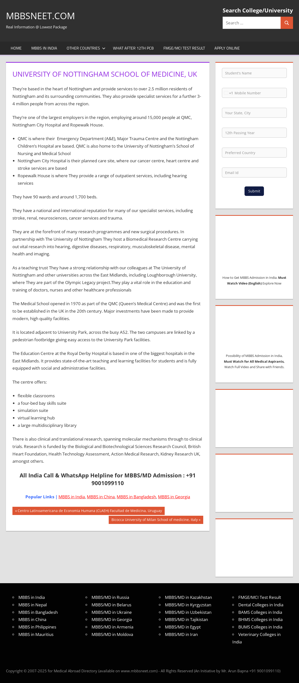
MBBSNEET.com (40, 16)
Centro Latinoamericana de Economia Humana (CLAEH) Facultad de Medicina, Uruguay (89, 511)
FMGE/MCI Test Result (184, 48)
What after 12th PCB (133, 48)
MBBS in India (44, 48)
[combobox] (227, 93)
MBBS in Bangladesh (136, 497)
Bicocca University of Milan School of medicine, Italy (154, 520)
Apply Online (227, 48)
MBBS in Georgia (174, 497)
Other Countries (86, 48)
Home (16, 48)
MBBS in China (101, 497)
